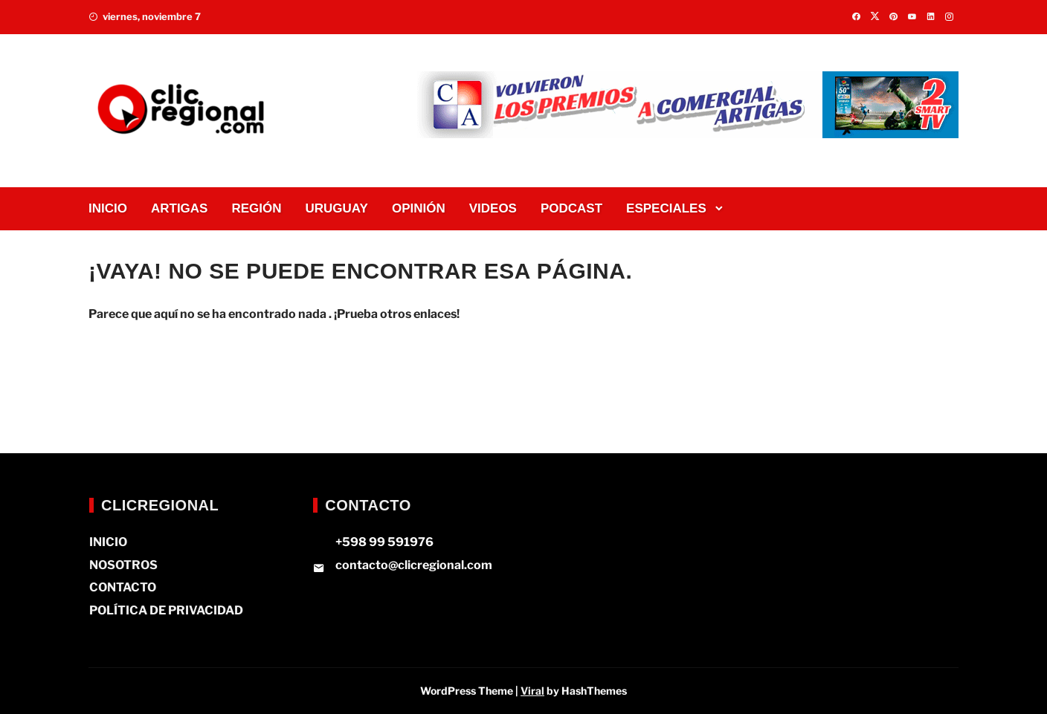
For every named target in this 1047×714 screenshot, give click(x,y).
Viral (532, 690)
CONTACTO (122, 587)
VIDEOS (493, 208)
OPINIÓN (418, 208)
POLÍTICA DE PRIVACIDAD (166, 610)
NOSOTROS (123, 565)
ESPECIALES (666, 208)
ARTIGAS (179, 208)
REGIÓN (256, 208)
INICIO (107, 208)
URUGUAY (337, 208)
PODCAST (571, 208)
